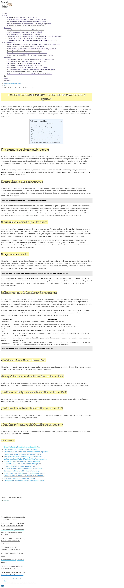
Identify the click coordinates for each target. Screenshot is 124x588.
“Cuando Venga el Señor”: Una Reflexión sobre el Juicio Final (26, 38)
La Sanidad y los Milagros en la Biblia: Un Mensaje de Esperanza (27, 22)
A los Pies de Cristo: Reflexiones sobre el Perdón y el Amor (25, 30)
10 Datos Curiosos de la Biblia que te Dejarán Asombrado (25, 26)
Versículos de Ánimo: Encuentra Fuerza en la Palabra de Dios (26, 61)
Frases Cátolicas (9, 42)
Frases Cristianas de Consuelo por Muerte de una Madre (25, 47)
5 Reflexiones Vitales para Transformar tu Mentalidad (24, 32)
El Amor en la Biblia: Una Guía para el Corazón (22, 17)
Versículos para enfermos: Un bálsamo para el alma (24, 63)
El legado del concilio (37, 130)
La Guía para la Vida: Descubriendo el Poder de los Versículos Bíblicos (29, 74)
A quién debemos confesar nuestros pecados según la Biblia (27, 19)
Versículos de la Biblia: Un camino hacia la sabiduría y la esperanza (29, 24)
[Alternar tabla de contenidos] (60, 121)
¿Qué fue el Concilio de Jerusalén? (41, 134)
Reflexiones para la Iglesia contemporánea (44, 132)
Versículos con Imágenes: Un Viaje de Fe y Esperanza (24, 65)
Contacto (7, 80)
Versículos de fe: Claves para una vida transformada (24, 72)
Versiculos (7, 57)
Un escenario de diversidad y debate (42, 124)
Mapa (6, 78)
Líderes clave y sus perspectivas (41, 126)
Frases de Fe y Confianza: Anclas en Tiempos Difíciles (24, 51)
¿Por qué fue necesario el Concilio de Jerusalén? (45, 136)
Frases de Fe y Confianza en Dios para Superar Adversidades (27, 53)
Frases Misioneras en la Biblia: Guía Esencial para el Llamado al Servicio (30, 55)
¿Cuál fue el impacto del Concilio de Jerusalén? (45, 142)
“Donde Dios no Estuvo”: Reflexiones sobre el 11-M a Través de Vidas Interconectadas (34, 36)
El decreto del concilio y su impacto (42, 128)
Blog (5, 76)
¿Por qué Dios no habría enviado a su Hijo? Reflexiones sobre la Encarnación (32, 40)
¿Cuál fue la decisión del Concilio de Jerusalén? (45, 140)
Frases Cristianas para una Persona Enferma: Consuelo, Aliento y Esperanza (31, 49)
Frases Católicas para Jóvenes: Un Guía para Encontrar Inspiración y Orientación (33, 45)
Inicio (5, 13)
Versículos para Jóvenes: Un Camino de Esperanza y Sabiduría (27, 68)
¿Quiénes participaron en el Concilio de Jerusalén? (46, 138)
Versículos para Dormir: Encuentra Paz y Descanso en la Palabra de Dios (30, 59)
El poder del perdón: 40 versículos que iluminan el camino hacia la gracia (31, 70)
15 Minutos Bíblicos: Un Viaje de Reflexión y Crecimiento (24, 34)
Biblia (5, 15)
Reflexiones (7, 28)
